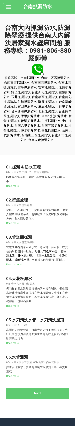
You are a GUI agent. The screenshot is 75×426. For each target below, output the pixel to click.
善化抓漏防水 (51, 130)
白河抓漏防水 (51, 121)
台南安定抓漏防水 (41, 140)
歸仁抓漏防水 (20, 92)
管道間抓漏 (22, 237)
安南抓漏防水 (47, 87)
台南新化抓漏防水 (44, 92)
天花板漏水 (22, 278)
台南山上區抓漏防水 (36, 135)
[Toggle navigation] (8, 7)
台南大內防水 (41, 172)
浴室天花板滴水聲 (46, 251)
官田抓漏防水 (27, 106)
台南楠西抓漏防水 (44, 97)
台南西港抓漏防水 (24, 111)
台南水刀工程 (19, 325)
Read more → (14, 185)
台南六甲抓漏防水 (27, 125)
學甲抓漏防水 (30, 116)
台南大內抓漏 (19, 172)
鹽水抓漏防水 (30, 130)
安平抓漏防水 (27, 87)
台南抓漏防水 (30, 78)
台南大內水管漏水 (48, 362)
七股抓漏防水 (47, 111)
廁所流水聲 (22, 259)
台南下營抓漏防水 (54, 125)
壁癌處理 (20, 200)
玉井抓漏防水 (20, 97)
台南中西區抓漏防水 (55, 78)
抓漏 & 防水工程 (26, 167)
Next (37, 393)
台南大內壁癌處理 (21, 205)
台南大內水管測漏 (21, 362)
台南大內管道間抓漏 (23, 242)
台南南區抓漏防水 (44, 83)
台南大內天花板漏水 (23, 283)
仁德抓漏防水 (27, 102)
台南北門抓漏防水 (54, 116)
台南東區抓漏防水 (17, 83)
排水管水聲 (25, 255)
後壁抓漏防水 (30, 121)
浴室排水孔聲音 (45, 255)
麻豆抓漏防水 (47, 106)
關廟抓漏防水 (47, 102)
